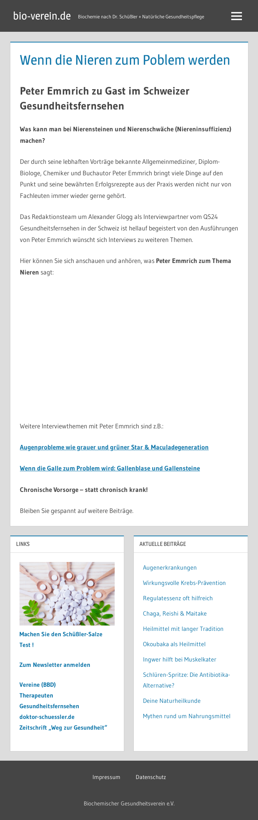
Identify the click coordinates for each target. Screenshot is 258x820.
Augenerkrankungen (170, 567)
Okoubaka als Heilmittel (174, 644)
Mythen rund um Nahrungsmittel (186, 716)
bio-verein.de (42, 15)
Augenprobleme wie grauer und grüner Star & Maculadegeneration (114, 447)
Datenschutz (151, 777)
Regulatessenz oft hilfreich (178, 598)
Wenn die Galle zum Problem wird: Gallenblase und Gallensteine (110, 468)
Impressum (106, 777)
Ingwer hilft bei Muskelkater (179, 659)
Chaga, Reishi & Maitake (175, 613)
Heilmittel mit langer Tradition (183, 628)
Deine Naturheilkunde (172, 700)
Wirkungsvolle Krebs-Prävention (184, 582)
